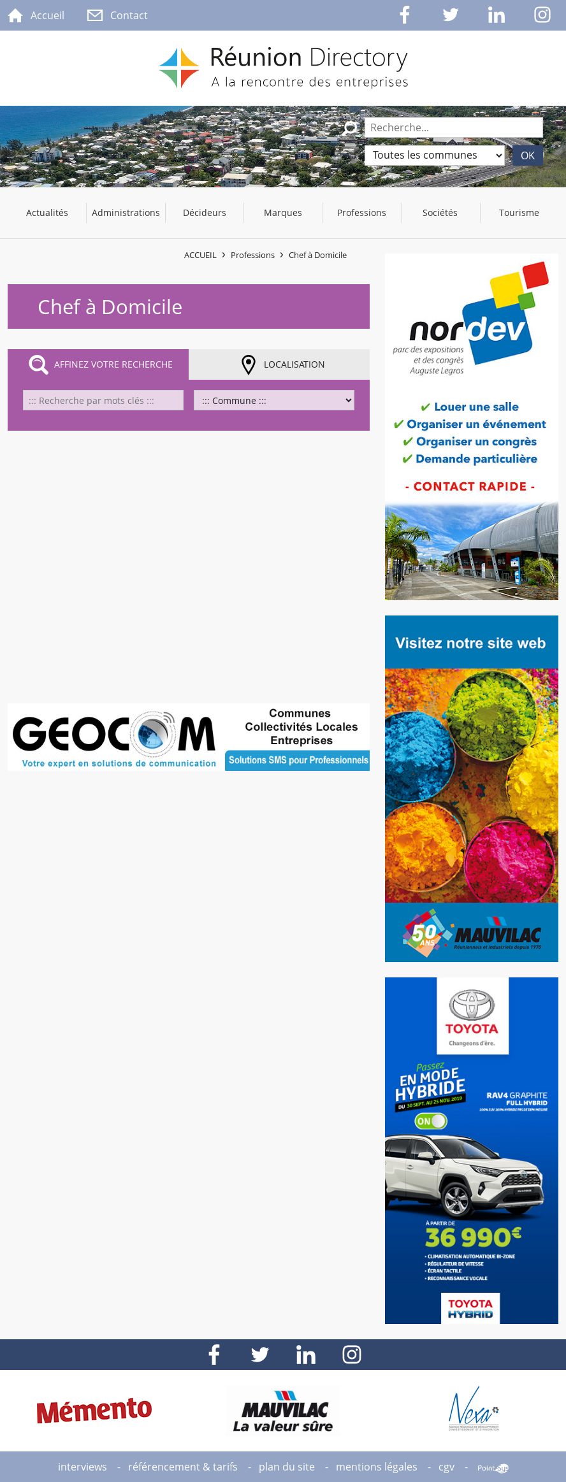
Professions (253, 255)
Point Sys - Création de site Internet (493, 1468)
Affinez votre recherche (113, 364)
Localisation (294, 364)
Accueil (200, 255)
